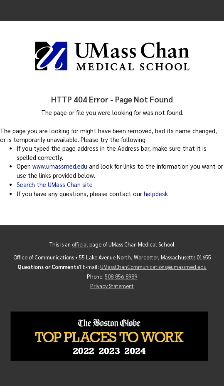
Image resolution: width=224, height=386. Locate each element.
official (80, 244)
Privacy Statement (112, 285)
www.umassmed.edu (59, 166)
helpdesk (156, 193)
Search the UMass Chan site (55, 184)
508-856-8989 (121, 276)
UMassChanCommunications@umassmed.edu (153, 266)
